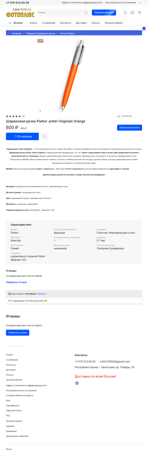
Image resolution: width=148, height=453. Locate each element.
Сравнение (11, 431)
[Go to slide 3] (44, 110)
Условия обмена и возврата (19, 395)
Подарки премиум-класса (40, 33)
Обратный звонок (129, 127)
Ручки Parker (67, 33)
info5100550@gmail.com (115, 361)
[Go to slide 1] (40, 110)
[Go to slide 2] (42, 110)
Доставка (81, 22)
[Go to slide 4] (46, 110)
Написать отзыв (18, 332)
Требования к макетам (17, 436)
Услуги (33, 22)
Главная (16, 33)
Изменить (42, 294)
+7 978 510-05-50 (17, 2)
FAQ (8, 415)
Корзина (10, 426)
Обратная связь (14, 410)
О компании (48, 22)
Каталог (16, 22)
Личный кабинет (114, 22)
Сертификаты (12, 405)
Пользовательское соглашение (120, 2)
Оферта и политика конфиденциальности (82, 2)
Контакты (65, 22)
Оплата (96, 22)
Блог (8, 400)
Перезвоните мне (103, 13)
